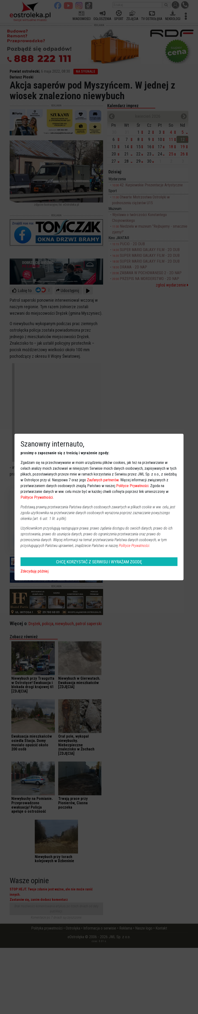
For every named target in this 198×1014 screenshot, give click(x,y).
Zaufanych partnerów (103, 480)
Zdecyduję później (35, 571)
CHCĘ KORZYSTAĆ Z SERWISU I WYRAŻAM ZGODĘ (99, 561)
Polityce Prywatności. (134, 545)
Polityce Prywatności (132, 485)
